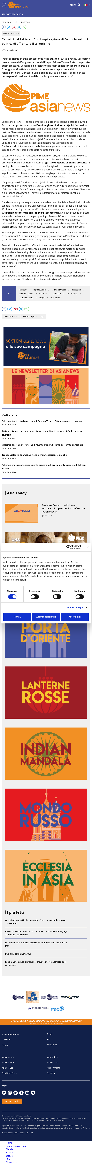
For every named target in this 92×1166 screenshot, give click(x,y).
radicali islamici (26, 297)
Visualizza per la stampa (33, 316)
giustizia (57, 293)
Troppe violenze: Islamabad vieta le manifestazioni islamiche (34, 454)
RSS (48, 1039)
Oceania (51, 1072)
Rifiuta (17, 616)
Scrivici (50, 1034)
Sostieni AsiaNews (10, 1034)
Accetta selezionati (46, 616)
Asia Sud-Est (52, 1057)
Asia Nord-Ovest (9, 1073)
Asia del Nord (8, 1062)
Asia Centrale (8, 1057)
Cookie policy (19, 1133)
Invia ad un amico (11, 33)
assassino (76, 289)
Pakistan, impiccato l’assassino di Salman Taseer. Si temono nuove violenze (42, 421)
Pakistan (23, 289)
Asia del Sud (52, 1062)
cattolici (43, 293)
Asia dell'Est (7, 1067)
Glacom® (29, 1133)
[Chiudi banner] (88, 547)
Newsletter (52, 1044)
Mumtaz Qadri (59, 289)
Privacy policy (7, 1133)
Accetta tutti (74, 616)
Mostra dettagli (75, 607)
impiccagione (39, 289)
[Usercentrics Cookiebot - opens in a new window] (68, 547)
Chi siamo (6, 1039)
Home (9, 1142)
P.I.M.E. (5, 1044)
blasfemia (55, 297)
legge (42, 297)
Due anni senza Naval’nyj (18, 953)
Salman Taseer (26, 293)
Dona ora (11, 1101)
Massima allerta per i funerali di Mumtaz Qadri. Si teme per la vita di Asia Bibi (43, 444)
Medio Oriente (53, 1067)
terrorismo (72, 293)
